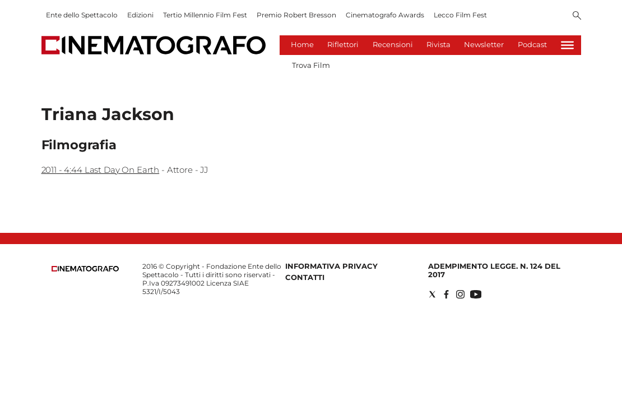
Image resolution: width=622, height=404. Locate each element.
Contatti (304, 277)
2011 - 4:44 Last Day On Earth (100, 169)
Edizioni (140, 15)
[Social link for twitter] (432, 294)
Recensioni (393, 44)
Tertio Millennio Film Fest (205, 15)
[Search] (577, 16)
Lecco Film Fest (460, 15)
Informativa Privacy (331, 265)
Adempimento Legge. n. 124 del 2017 (494, 270)
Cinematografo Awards (385, 15)
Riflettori (343, 44)
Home (302, 44)
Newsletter (484, 44)
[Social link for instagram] (460, 294)
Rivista (438, 44)
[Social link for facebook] (446, 294)
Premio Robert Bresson (296, 15)
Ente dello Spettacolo (82, 15)
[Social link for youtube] (475, 294)
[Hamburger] (567, 45)
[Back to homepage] (85, 269)
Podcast (532, 44)
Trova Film (311, 65)
